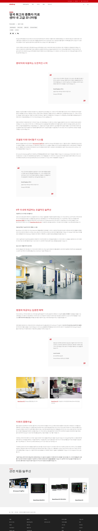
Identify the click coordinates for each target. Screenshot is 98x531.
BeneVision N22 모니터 (36, 227)
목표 (80, 526)
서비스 (38, 4)
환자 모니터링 (11, 526)
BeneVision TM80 (20, 225)
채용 (44, 4)
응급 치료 (28, 529)
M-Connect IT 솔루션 (38, 148)
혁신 (33, 4)
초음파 (10, 529)
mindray (12, 4)
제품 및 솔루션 (26, 4)
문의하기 (76, 1)
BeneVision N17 (21, 406)
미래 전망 (80, 529)
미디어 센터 (70, 1)
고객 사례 (63, 529)
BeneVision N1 (54, 406)
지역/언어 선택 (85, 1)
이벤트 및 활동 (64, 526)
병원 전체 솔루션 (30, 526)
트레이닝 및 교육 (47, 526)
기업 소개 (50, 4)
